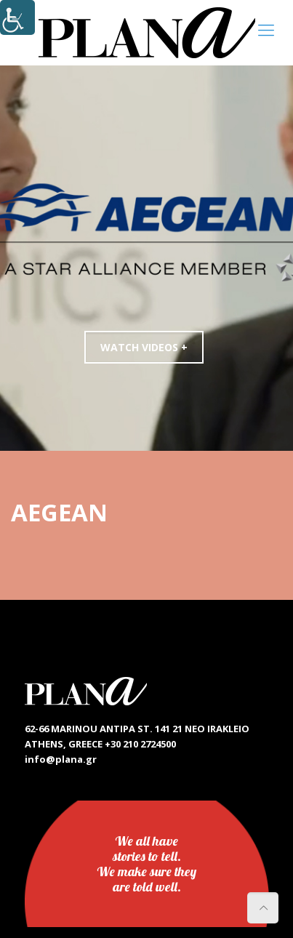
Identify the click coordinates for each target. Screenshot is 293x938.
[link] (146, 32)
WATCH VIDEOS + (144, 347)
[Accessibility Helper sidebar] (17, 17)
